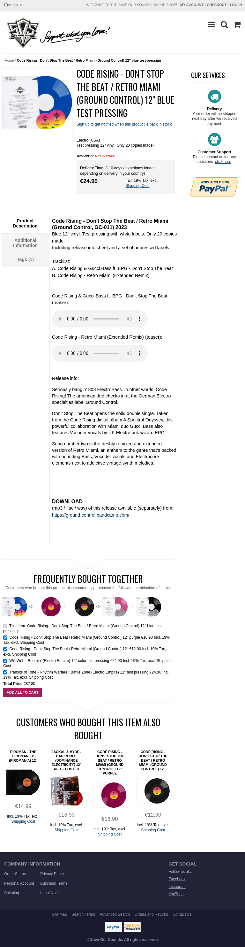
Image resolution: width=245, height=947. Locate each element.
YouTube (175, 894)
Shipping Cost (138, 185)
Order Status (15, 874)
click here (223, 161)
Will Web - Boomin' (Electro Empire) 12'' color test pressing (59, 660)
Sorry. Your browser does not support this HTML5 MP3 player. (100, 318)
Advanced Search (115, 914)
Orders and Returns (151, 914)
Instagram (176, 886)
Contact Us (182, 914)
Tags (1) (25, 259)
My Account (192, 5)
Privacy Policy (52, 874)
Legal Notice (51, 893)
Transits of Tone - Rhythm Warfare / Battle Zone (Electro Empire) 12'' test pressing (79, 672)
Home (9, 60)
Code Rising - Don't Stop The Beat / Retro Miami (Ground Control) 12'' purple (74, 637)
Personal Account (19, 883)
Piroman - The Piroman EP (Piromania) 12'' (23, 756)
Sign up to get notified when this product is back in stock (124, 124)
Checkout (216, 5)
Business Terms (53, 883)
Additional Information (25, 243)
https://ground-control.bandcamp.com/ (90, 515)
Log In (236, 5)
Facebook (176, 879)
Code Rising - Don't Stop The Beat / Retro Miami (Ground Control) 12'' (68, 649)
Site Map (59, 914)
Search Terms (83, 914)
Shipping (11, 893)
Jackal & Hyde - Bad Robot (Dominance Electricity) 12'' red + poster (66, 760)
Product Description (25, 223)
